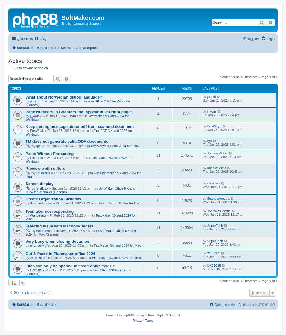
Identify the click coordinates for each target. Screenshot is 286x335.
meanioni (43, 231)
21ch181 (36, 258)
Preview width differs (45, 168)
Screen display (39, 183)
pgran (34, 101)
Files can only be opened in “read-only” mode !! (71, 266)
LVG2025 (37, 270)
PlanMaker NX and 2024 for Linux (116, 258)
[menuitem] (40, 38)
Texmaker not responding (50, 211)
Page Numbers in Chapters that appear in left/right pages (79, 112)
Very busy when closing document (58, 241)
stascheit (213, 183)
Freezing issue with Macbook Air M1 (59, 226)
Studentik (43, 173)
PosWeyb (37, 130)
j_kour (34, 116)
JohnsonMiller (217, 153)
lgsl (38, 146)
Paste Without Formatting (50, 153)
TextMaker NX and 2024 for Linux (115, 146)
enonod (35, 245)
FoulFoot (36, 158)
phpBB (127, 315)
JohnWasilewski (219, 211)
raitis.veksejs (216, 168)
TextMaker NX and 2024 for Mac (117, 245)
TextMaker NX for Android (121, 203)
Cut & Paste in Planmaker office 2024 (60, 253)
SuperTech (215, 225)
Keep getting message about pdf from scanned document (80, 126)
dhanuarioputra (41, 203)
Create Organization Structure (54, 199)
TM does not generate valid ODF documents (67, 141)
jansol (211, 97)
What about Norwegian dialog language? (64, 97)
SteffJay (42, 188)
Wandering (38, 215)
